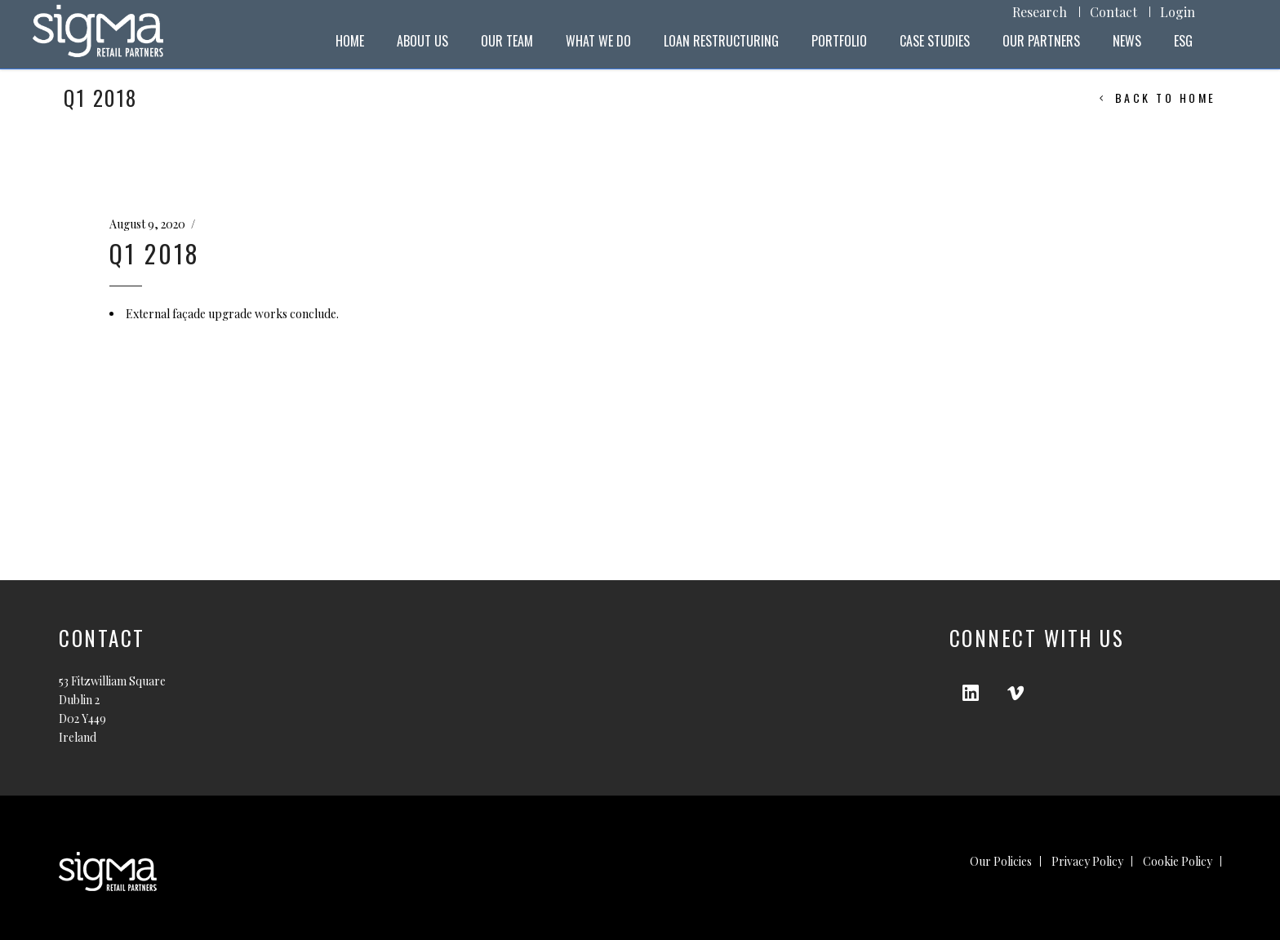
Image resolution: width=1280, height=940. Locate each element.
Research (1039, 11)
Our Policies (1001, 861)
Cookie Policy (1177, 861)
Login (1177, 11)
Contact (1113, 11)
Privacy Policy (1087, 861)
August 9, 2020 (147, 224)
